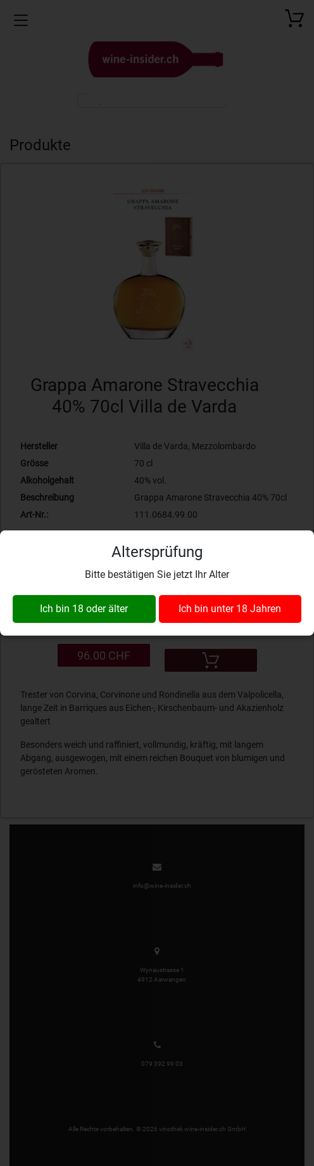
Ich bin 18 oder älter (84, 609)
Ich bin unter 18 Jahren (230, 609)
